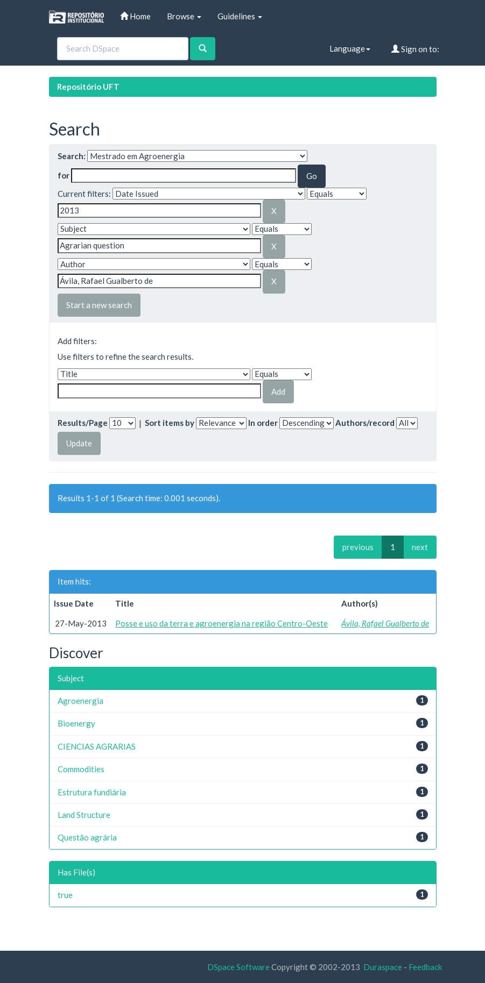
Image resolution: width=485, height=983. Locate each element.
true (65, 895)
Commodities (81, 769)
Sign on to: (415, 49)
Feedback (425, 967)
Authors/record (365, 423)
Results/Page (83, 423)
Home (135, 16)
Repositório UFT (88, 86)
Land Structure (84, 815)
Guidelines (239, 16)
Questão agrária (87, 837)
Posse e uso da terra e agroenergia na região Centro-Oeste (221, 623)
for (63, 175)
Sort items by (169, 423)
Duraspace (382, 967)
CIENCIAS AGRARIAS (97, 746)
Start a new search (99, 305)
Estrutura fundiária (92, 792)
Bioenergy (76, 723)
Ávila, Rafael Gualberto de (385, 623)
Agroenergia (80, 701)
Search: (72, 156)
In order (263, 423)
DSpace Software (238, 967)
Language (349, 48)
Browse (184, 16)
